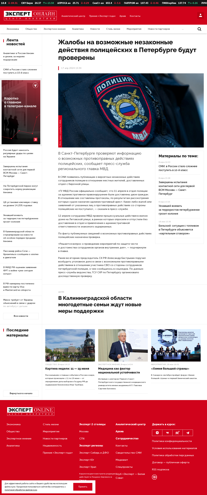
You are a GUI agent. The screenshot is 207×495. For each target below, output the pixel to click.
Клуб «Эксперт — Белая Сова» (130, 475)
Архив (123, 16)
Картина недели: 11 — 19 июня (67, 368)
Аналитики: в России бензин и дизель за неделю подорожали (18, 56)
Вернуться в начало (21, 393)
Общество (31, 29)
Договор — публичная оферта (170, 462)
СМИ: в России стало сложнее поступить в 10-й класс (20, 71)
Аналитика (78, 29)
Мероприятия (134, 29)
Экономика (12, 29)
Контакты (135, 16)
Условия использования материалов (174, 448)
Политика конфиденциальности (172, 441)
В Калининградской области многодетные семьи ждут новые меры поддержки (99, 304)
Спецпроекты (124, 466)
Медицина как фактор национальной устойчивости (119, 370)
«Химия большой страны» (170, 368)
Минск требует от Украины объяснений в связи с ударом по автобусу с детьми (19, 303)
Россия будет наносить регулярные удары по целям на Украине (18, 153)
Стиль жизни (113, 29)
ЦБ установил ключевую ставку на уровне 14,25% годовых (20, 204)
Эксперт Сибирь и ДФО (94, 452)
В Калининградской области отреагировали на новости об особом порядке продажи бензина (19, 236)
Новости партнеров (159, 29)
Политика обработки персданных (173, 455)
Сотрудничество (127, 438)
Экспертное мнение (55, 29)
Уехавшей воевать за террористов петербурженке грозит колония (20, 218)
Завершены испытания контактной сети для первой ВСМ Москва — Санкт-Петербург (19, 171)
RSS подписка (160, 469)
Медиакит (122, 459)
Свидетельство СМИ (129, 452)
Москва (83, 431)
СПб (82, 438)
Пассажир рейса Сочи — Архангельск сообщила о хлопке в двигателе (20, 254)
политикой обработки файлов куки (21, 490)
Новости (95, 29)
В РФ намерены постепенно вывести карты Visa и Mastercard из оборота (18, 286)
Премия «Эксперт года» (102, 16)
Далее (61, 292)
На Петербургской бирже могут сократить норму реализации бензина (20, 189)
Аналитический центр (73, 16)
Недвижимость (52, 445)
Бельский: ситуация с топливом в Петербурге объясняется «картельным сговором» (179, 229)
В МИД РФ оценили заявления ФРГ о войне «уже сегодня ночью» (19, 270)
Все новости (21, 316)
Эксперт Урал (87, 466)
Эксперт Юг (86, 459)
